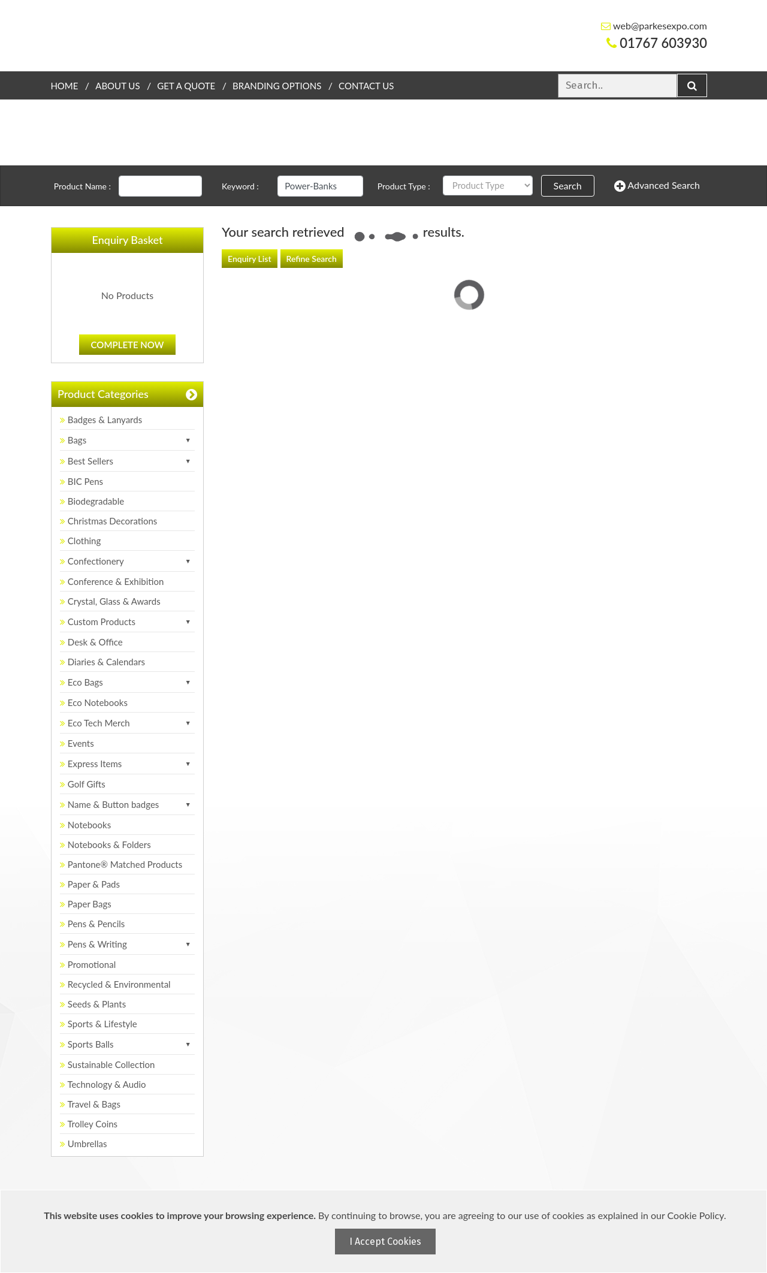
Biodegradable (92, 501)
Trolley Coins (90, 1123)
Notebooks (85, 824)
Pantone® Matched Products (121, 864)
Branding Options (276, 85)
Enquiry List (249, 259)
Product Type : (404, 186)
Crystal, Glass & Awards (110, 601)
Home (64, 85)
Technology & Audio (103, 1084)
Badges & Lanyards (101, 419)
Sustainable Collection (107, 1064)
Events (77, 743)
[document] (385, 1231)
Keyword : (240, 186)
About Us (117, 85)
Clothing (80, 540)
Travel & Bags (90, 1104)
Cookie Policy (696, 1215)
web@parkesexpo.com (654, 25)
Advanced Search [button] (657, 185)
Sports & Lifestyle (98, 1023)
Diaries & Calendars (102, 661)
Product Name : (82, 186)
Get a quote (186, 85)
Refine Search (311, 259)
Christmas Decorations (108, 520)
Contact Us (366, 85)
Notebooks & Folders (105, 844)
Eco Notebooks (94, 702)
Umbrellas (83, 1143)
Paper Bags (85, 903)
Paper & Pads (90, 884)
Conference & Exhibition (112, 581)
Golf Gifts (82, 784)
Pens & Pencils (92, 923)
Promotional (88, 964)
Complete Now (127, 344)
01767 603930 (656, 43)
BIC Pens (81, 481)
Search (568, 185)
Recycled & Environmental (115, 984)
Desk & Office (91, 641)
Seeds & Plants (93, 1004)
